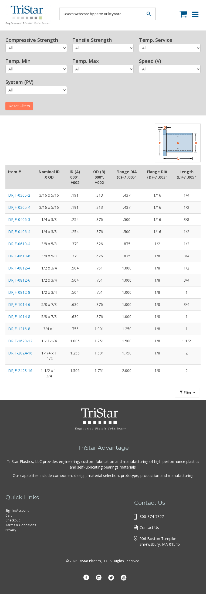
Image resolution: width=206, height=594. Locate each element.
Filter (187, 392)
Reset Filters (19, 106)
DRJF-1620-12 (20, 340)
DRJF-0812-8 (19, 292)
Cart (8, 515)
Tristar (28, 16)
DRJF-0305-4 (19, 207)
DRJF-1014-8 (19, 316)
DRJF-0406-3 (19, 219)
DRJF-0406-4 (19, 231)
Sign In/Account (17, 510)
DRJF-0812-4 (19, 268)
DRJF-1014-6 (19, 304)
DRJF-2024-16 (20, 353)
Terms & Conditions (20, 525)
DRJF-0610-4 (19, 243)
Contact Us (149, 527)
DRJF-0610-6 (19, 255)
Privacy (10, 530)
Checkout (12, 520)
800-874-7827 (152, 516)
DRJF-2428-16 (20, 370)
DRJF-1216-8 (19, 328)
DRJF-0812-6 (19, 280)
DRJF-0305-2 (19, 195)
